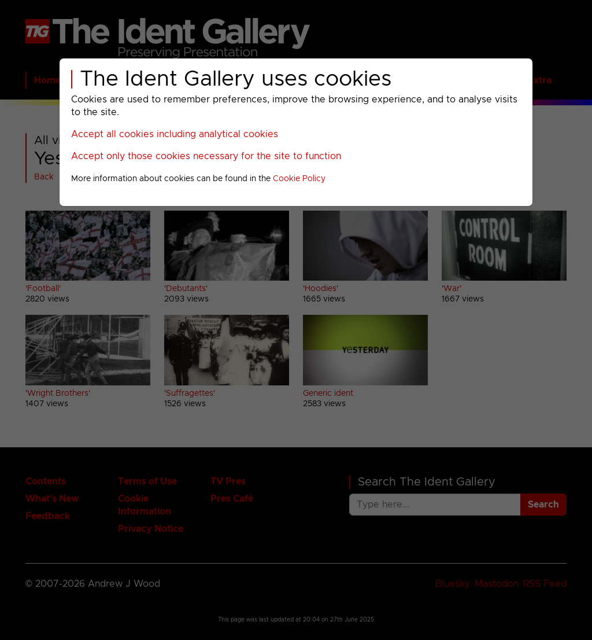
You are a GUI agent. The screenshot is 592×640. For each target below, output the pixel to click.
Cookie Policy (299, 179)
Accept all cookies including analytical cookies (174, 134)
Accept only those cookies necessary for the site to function (206, 156)
